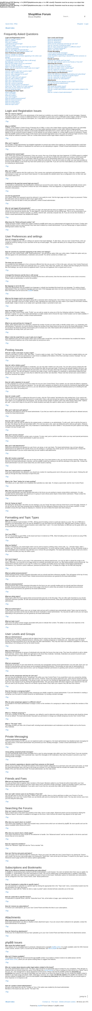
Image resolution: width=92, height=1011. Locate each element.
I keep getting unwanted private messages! (61, 54)
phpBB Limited (56, 947)
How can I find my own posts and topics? (60, 71)
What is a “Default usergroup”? (57, 48)
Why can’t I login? (10, 45)
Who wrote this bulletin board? (57, 86)
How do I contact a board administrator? (60, 92)
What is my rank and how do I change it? (17, 66)
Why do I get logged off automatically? (16, 50)
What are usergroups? (54, 42)
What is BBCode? (10, 92)
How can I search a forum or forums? (59, 65)
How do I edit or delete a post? (14, 72)
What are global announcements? (15, 98)
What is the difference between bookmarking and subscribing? (67, 74)
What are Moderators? (54, 40)
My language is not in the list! (14, 62)
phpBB (30, 290)
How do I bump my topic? (13, 89)
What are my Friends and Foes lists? (59, 60)
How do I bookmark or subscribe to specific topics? (63, 75)
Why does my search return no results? (60, 66)
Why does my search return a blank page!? (61, 68)
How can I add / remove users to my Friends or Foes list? (65, 62)
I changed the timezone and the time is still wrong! (20, 60)
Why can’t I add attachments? (14, 81)
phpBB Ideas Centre (11, 959)
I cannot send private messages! (58, 53)
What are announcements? (13, 100)
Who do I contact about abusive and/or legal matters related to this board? (68, 90)
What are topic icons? (11, 104)
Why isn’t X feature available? (57, 88)
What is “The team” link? (55, 50)
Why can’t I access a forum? (14, 80)
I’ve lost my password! (12, 48)
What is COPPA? (10, 40)
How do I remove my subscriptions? (58, 78)
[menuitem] (15, 24)
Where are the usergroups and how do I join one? (63, 44)
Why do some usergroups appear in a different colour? (64, 47)
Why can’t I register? (11, 42)
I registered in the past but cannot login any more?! (20, 47)
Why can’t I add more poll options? (15, 77)
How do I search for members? (57, 69)
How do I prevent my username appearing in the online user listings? (23, 56)
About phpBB (53, 948)
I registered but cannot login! (14, 44)
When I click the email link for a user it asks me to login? (22, 68)
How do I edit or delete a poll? (14, 78)
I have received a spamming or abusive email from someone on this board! (67, 56)
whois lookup (49, 970)
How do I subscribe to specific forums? (59, 77)
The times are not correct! (13, 59)
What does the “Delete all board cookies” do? (19, 51)
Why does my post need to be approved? (17, 88)
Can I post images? (11, 97)
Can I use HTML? (10, 94)
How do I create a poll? (12, 75)
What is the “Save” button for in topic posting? (19, 86)
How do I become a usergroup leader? (59, 45)
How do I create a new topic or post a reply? (18, 71)
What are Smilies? (10, 95)
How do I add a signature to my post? (16, 74)
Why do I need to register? (13, 39)
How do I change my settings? (14, 54)
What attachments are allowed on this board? (61, 81)
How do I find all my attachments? (58, 83)
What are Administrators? (55, 39)
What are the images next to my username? (18, 63)
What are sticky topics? (12, 101)
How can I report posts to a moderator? (17, 84)
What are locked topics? (12, 103)
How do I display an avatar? (13, 65)
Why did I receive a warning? (14, 83)
